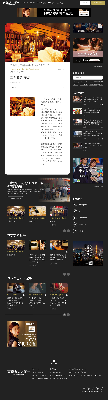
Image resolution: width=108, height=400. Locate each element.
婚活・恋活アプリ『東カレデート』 (80, 372)
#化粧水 (101, 81)
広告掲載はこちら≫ (98, 66)
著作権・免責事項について (58, 375)
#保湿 (95, 81)
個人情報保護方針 (55, 372)
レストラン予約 (29, 3)
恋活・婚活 (41, 3)
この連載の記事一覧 (15, 198)
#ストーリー (84, 84)
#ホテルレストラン (86, 81)
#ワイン (76, 84)
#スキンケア (102, 84)
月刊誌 (51, 3)
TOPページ (35, 369)
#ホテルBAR (93, 84)
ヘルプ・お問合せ (37, 372)
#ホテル (76, 81)
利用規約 (53, 369)
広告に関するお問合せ (39, 375)
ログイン (85, 3)
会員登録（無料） (98, 3)
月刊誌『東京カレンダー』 (77, 369)
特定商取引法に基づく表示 (58, 378)
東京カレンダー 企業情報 (40, 378)
